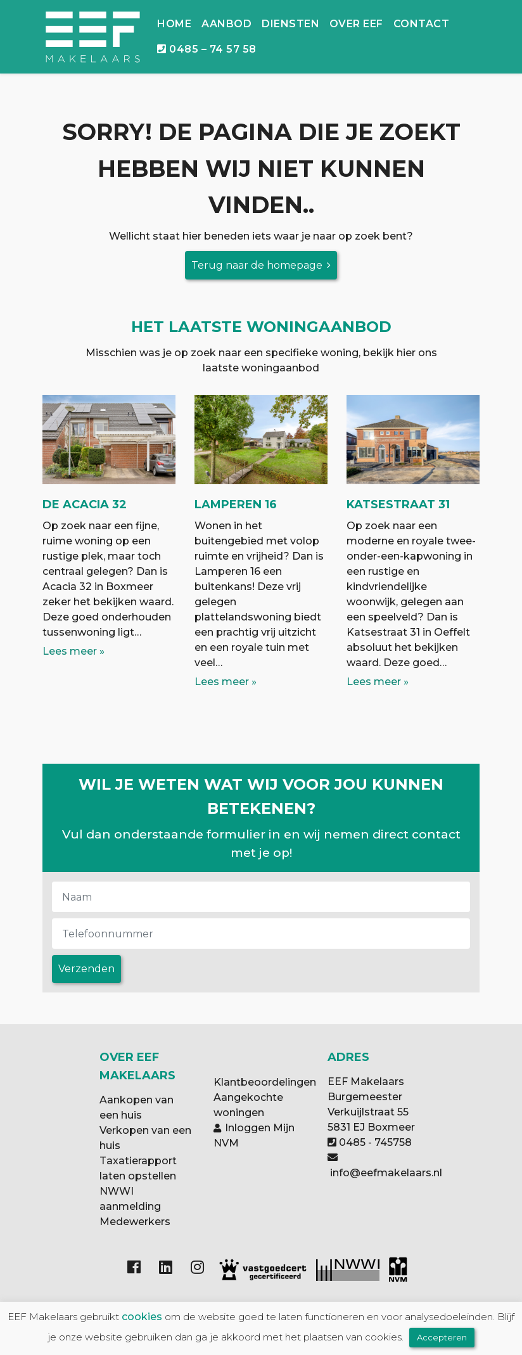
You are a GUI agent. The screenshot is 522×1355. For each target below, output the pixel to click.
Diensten (290, 24)
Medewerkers (134, 1222)
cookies (142, 1317)
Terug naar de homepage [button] (256, 265)
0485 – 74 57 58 (206, 49)
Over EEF (356, 24)
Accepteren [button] (442, 1337)
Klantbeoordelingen (264, 1082)
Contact (421, 24)
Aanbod (226, 24)
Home (174, 24)
